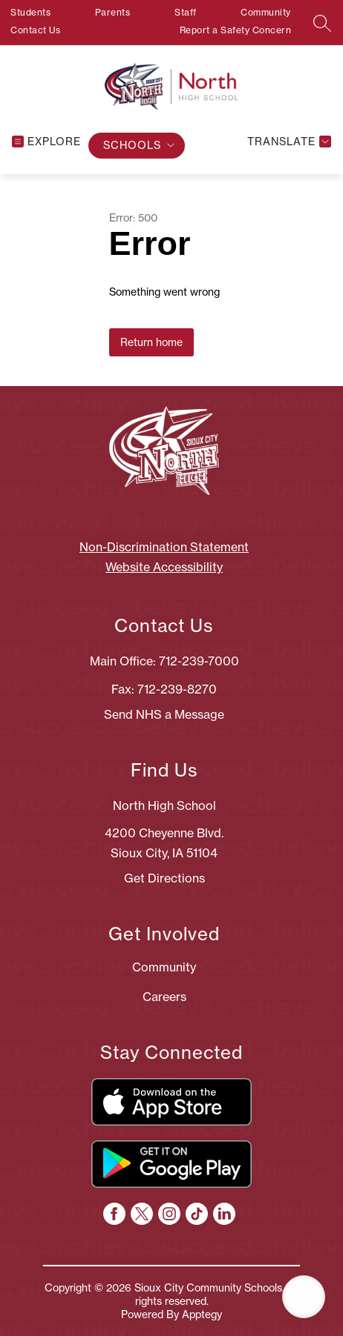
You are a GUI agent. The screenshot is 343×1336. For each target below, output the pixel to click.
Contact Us (35, 30)
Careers (164, 996)
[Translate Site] (287, 142)
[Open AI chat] (303, 1297)
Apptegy (202, 1314)
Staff (185, 12)
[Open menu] (46, 142)
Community (266, 12)
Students (30, 12)
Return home (151, 342)
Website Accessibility (164, 566)
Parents (113, 12)
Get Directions (164, 878)
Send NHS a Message (164, 714)
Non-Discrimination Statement (164, 546)
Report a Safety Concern (236, 30)
